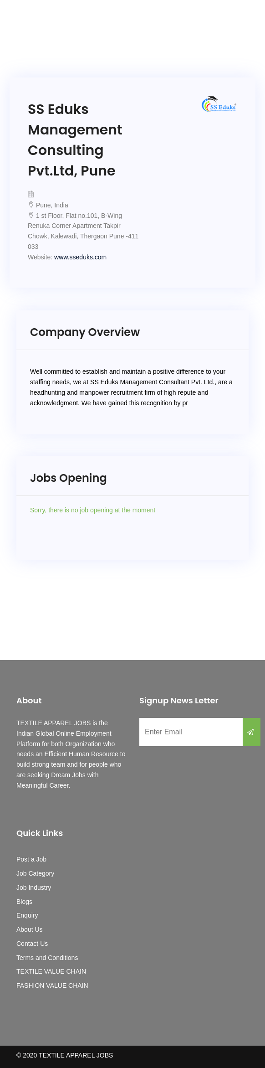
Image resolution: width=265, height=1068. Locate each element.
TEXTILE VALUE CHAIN (51, 971)
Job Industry (33, 887)
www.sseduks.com (80, 257)
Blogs (24, 901)
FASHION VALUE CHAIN (52, 985)
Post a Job (31, 859)
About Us (29, 929)
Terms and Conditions (47, 957)
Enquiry (27, 915)
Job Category (35, 873)
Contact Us (32, 943)
